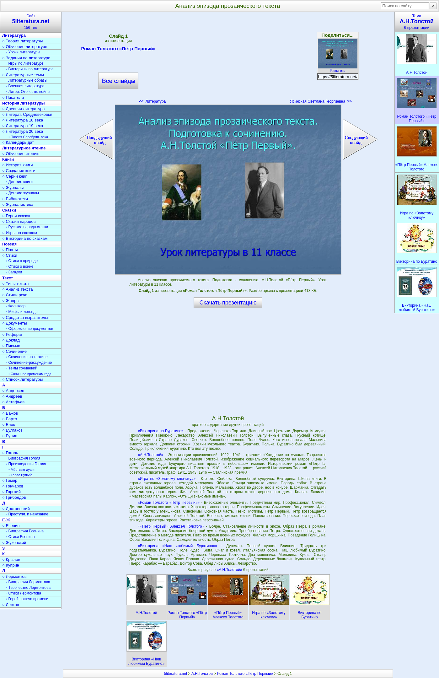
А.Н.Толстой (202, 673)
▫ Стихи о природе (22, 261)
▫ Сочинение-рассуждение (29, 362)
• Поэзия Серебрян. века (28, 137)
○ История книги (17, 165)
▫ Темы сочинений (21, 368)
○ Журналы (13, 187)
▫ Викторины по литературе (30, 69)
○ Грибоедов (14, 497)
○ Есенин (10, 525)
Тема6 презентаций (417, 22)
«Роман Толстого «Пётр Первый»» (169, 502)
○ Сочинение (14, 351)
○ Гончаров (12, 486)
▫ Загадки (14, 272)
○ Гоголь (10, 452)
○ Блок (8, 424)
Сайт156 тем (30, 22)
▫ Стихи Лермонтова (23, 593)
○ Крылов (11, 559)
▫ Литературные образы (26, 80)
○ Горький (11, 491)
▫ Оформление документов (29, 328)
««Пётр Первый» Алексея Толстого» (171, 526)
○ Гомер (9, 480)
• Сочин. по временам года (29, 374)
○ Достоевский (16, 508)
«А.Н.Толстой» (150, 455)
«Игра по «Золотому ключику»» (166, 478)
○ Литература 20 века (22, 131)
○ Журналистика (17, 204)
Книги (8, 159)
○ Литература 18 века (22, 120)
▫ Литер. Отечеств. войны (28, 91)
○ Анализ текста (17, 289)
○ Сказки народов (19, 221)
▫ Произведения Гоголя (26, 464)
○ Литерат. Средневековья (27, 114)
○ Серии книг (14, 176)
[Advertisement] (228, 60)
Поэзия (9, 244)
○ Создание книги (18, 170)
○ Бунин (9, 435)
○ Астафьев (13, 402)
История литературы (23, 103)
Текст (7, 278)
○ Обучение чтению (21, 153)
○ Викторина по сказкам (24, 238)
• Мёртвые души (21, 469)
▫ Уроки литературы (23, 52)
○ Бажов (10, 413)
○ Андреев (12, 396)
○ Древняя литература (23, 108)
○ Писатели (13, 97)
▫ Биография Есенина (25, 531)
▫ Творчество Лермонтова (28, 587)
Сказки (9, 210)
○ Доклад (11, 340)
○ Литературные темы (23, 75)
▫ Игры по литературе (24, 63)
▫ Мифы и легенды (22, 311)
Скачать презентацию (228, 302)
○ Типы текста (15, 283)
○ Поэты (10, 249)
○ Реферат (12, 334)
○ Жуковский (14, 542)
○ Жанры (10, 300)
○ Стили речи (15, 295)
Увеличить (337, 69)
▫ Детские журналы (22, 193)
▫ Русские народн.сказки (27, 227)
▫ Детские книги (19, 182)
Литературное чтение (24, 148)
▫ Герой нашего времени (27, 599)
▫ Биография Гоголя (23, 458)
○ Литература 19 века (22, 125)
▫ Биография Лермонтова (28, 582)
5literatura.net (175, 673)
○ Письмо (11, 345)
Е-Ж (6, 520)
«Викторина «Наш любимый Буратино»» (177, 546)
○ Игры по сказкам (19, 232)
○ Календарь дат (18, 142)
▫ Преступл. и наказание (27, 514)
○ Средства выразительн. (26, 317)
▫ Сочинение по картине (27, 357)
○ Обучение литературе (24, 46)
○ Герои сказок (16, 215)
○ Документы (14, 323)
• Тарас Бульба (20, 475)
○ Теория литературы (22, 41)
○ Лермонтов (14, 576)
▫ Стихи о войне (19, 266)
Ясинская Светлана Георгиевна (321, 101)
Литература (152, 101)
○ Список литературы (22, 379)
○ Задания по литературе (26, 58)
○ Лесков (10, 604)
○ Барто (9, 419)
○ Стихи (9, 255)
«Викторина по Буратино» (161, 431)
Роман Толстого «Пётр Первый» (118, 49)
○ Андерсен (13, 390)
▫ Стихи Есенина (20, 537)
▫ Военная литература (25, 86)
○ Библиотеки (15, 198)
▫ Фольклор (15, 306)
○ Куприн (10, 565)
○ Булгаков (12, 430)
